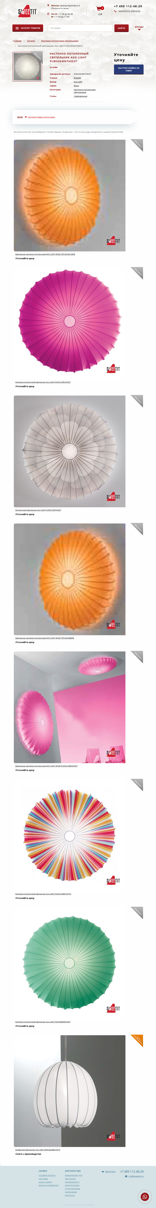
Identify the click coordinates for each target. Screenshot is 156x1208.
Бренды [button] (139, 27)
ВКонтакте (110, 1171)
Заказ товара (45, 1182)
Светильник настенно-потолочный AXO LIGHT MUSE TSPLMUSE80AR (44, 638)
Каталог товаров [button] (30, 28)
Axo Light (78, 81)
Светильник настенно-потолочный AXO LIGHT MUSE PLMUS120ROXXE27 (46, 766)
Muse (76, 85)
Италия (77, 78)
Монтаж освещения (49, 1185)
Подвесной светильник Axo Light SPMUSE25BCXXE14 (37, 1150)
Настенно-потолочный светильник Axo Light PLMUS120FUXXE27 (43, 382)
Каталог (31, 41)
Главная (17, 41)
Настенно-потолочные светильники (59, 41)
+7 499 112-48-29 (128, 6)
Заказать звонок (130, 11)
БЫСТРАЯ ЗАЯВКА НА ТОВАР (128, 69)
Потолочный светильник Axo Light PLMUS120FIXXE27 (38, 510)
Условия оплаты (47, 1175)
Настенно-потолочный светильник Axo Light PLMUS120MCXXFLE (43, 894)
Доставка (43, 1179)
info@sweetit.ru (136, 1176)
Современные (80, 96)
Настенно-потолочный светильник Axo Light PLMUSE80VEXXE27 (42, 1022)
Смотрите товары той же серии (41, 117)
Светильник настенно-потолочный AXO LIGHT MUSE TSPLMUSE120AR (45, 254)
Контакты (70, 1195)
